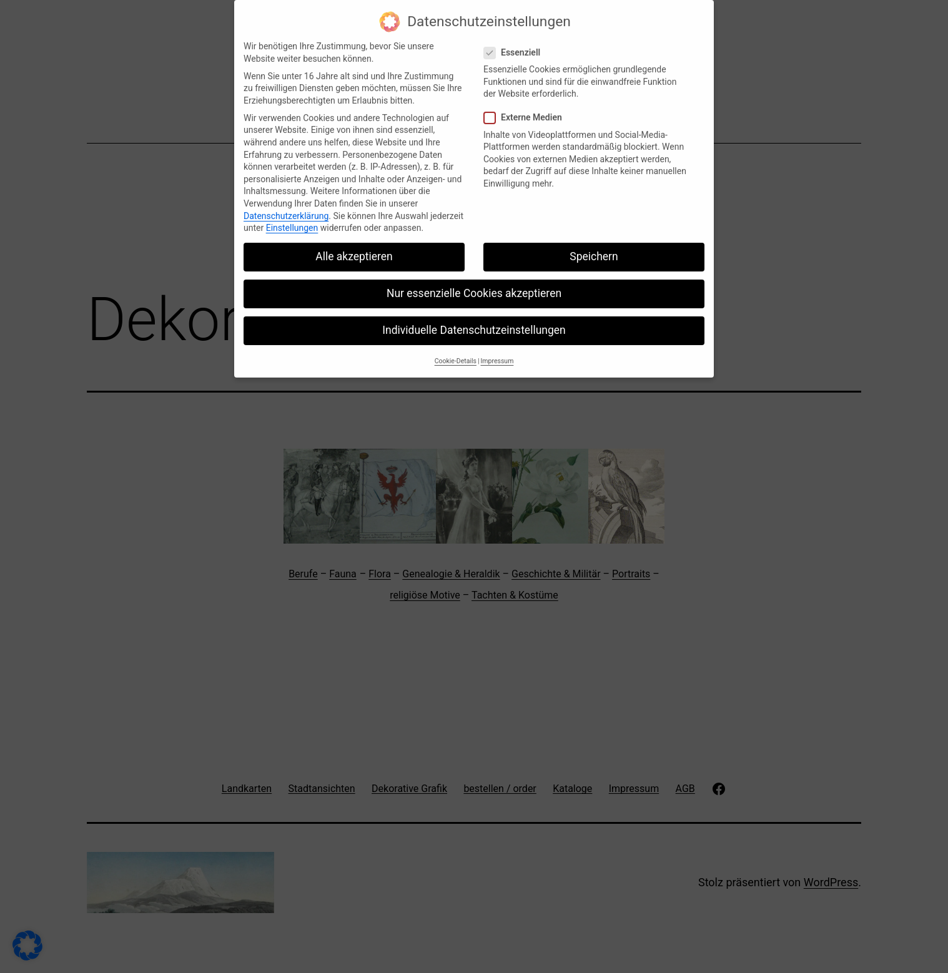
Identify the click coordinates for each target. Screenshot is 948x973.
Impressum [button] (497, 352)
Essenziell (513, 43)
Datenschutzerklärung (286, 207)
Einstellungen (292, 218)
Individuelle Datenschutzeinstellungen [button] (473, 321)
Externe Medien (524, 109)
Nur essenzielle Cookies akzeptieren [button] (474, 284)
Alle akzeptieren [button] (354, 247)
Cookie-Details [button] (455, 352)
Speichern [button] (594, 247)
